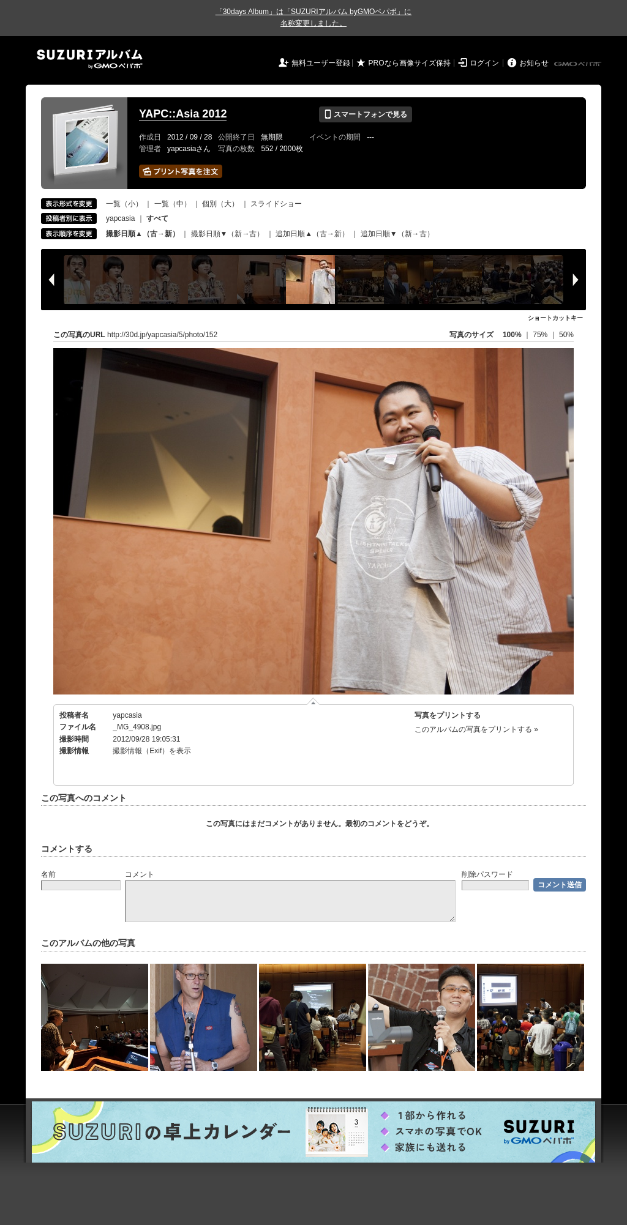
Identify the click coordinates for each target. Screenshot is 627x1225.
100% (512, 334)
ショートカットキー (555, 318)
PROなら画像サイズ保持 (410, 63)
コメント (139, 874)
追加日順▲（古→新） (312, 233)
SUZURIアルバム (90, 59)
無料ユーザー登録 (320, 63)
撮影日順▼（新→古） (228, 233)
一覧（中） (172, 203)
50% (566, 334)
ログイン (484, 63)
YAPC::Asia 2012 (183, 114)
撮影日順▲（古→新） (142, 233)
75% (541, 334)
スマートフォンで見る (365, 114)
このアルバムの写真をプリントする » (476, 729)
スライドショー (276, 203)
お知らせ (534, 63)
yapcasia (120, 218)
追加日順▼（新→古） (397, 233)
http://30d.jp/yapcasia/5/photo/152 (162, 334)
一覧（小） (124, 203)
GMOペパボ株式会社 (578, 64)
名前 (48, 874)
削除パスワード (487, 874)
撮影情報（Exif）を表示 (152, 751)
